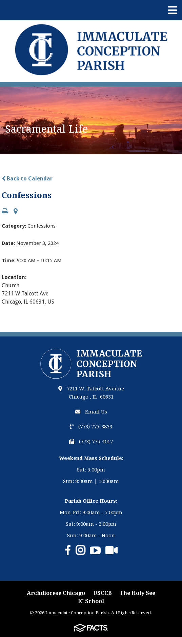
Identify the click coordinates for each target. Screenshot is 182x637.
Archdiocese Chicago (56, 593)
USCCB (102, 593)
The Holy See (137, 593)
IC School (91, 601)
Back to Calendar (27, 178)
